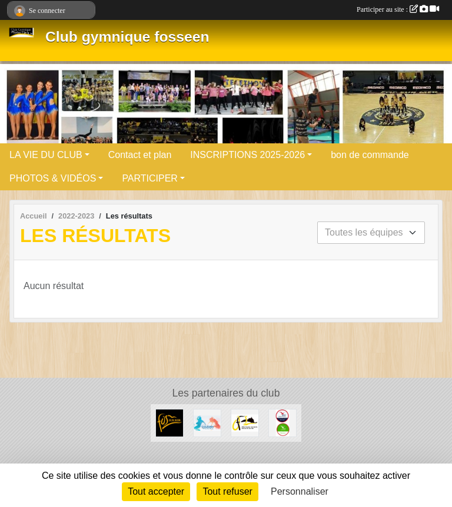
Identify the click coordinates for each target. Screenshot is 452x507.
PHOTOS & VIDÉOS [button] (52, 178)
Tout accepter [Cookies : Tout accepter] (156, 491)
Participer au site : (398, 9)
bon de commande (370, 155)
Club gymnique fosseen (127, 37)
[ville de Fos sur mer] (169, 422)
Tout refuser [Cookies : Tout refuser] (227, 491)
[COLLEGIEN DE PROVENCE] (207, 422)
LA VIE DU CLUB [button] (45, 155)
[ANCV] (282, 422)
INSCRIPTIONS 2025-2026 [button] (247, 155)
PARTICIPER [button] (150, 178)
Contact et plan (140, 155)
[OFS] (245, 422)
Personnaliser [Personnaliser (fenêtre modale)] (299, 491)
